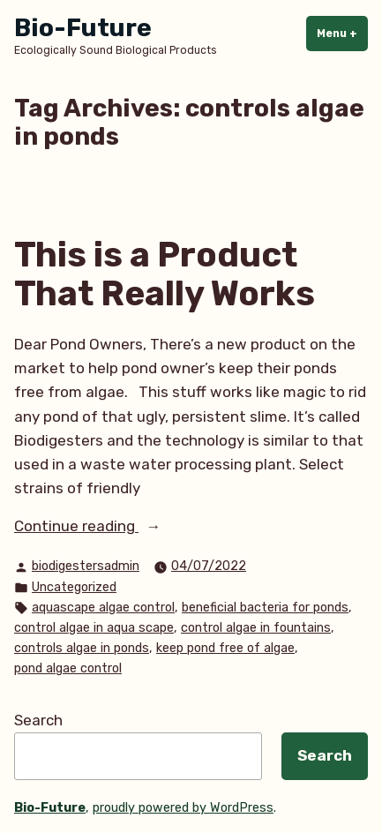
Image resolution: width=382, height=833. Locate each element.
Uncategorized (74, 587)
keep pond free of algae (225, 648)
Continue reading (103, 526)
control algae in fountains (256, 627)
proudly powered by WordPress (183, 807)
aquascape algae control (103, 607)
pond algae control (68, 668)
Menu (342, 33)
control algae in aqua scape (94, 627)
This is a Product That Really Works (164, 275)
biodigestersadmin (85, 566)
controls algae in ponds (81, 648)
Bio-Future (83, 27)
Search (38, 720)
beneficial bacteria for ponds (265, 607)
